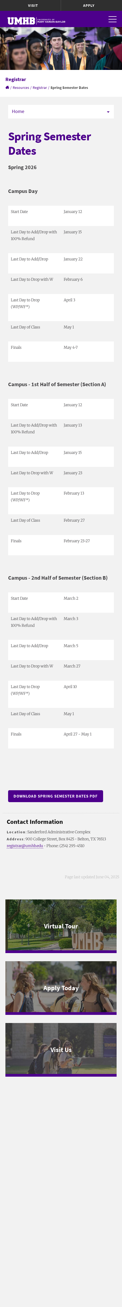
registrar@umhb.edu (25, 845)
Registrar (40, 87)
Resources (21, 87)
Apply (88, 5)
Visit (33, 5)
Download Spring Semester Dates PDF (55, 796)
